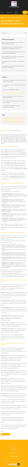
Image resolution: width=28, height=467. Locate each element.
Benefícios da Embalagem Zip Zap (11, 89)
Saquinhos (20, 121)
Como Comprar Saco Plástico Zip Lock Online (13, 93)
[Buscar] (25, 12)
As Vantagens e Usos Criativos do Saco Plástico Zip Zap (14, 85)
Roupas (18, 118)
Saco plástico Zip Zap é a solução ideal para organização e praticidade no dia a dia (12, 47)
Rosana (5, 130)
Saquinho (14, 121)
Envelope (12, 118)
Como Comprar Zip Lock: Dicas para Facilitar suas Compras (13, 101)
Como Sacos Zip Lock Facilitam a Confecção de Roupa (13, 62)
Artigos (4, 77)
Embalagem (5, 118)
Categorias (8, 12)
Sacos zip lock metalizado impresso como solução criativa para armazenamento (14, 52)
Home (2, 12)
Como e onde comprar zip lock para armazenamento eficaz (11, 106)
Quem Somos (16, 12)
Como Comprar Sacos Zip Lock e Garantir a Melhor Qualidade (13, 97)
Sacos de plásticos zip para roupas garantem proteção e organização (12, 66)
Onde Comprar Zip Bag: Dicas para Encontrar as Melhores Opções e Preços (13, 43)
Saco (23, 118)
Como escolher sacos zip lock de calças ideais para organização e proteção (13, 57)
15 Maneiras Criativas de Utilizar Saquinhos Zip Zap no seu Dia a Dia (14, 81)
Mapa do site (14, 456)
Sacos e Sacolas (6, 121)
